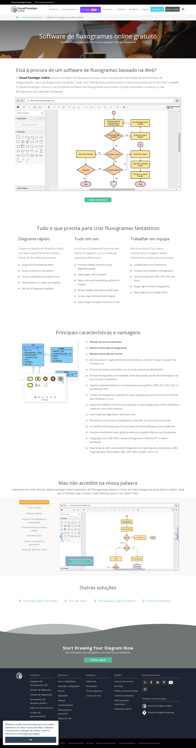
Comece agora (98, 659)
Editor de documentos (41, 707)
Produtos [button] (54, 9)
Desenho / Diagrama (68, 686)
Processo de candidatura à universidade (34, 520)
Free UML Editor (78, 601)
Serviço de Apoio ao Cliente (34, 549)
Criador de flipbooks (40, 690)
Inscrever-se (157, 9)
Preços (145, 9)
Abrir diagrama (79, 561)
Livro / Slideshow (66, 681)
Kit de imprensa (94, 691)
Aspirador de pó (34, 535)
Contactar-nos (93, 695)
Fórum (61, 691)
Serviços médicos (34, 513)
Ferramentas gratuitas (32, 17)
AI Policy (118, 686)
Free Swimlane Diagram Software (116, 601)
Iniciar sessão (172, 9)
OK (30, 740)
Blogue (61, 700)
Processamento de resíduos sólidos (34, 528)
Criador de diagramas (41, 694)
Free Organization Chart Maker (40, 601)
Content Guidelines (124, 695)
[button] (70, 9)
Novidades (91, 686)
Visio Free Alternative (158, 601)
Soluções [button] (122, 9)
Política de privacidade (126, 691)
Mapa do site (65, 718)
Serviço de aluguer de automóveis (34, 542)
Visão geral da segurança (149, 743)
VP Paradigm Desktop (45, 2)
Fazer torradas (34, 507)
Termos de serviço (123, 681)
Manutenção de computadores (34, 502)
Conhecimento (65, 705)
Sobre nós (91, 681)
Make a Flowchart (98, 199)
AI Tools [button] (90, 9)
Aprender (63, 695)
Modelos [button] (134, 9)
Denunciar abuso (123, 708)
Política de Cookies (31, 734)
